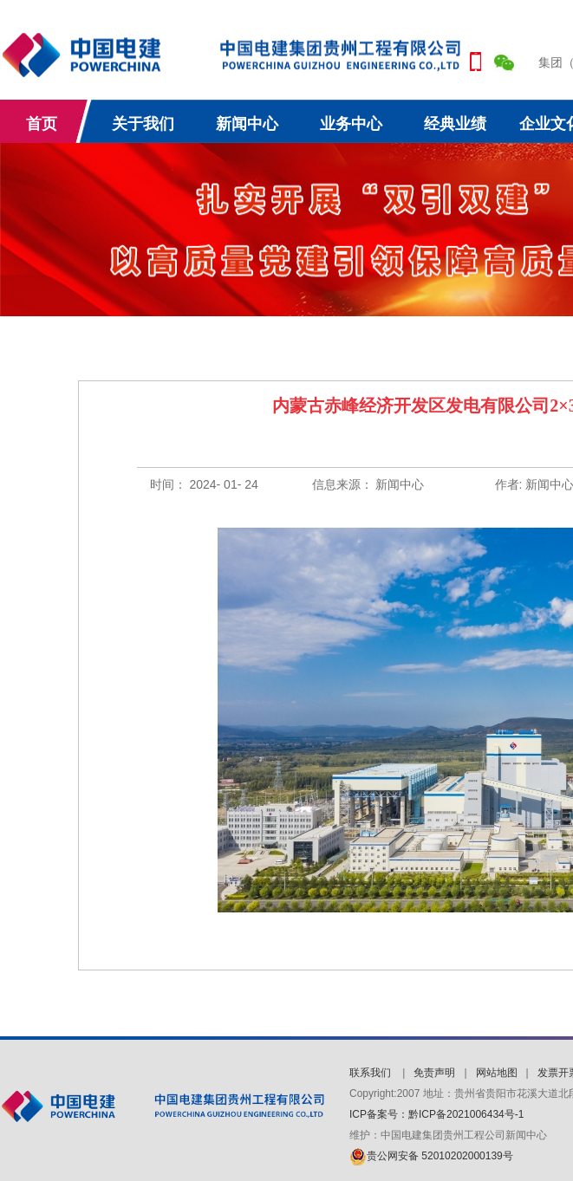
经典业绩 (455, 124)
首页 (41, 124)
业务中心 (351, 124)
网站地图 (497, 1073)
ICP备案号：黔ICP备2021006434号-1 (436, 1114)
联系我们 (371, 1073)
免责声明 (434, 1073)
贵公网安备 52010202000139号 (431, 1156)
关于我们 (143, 124)
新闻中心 (247, 124)
